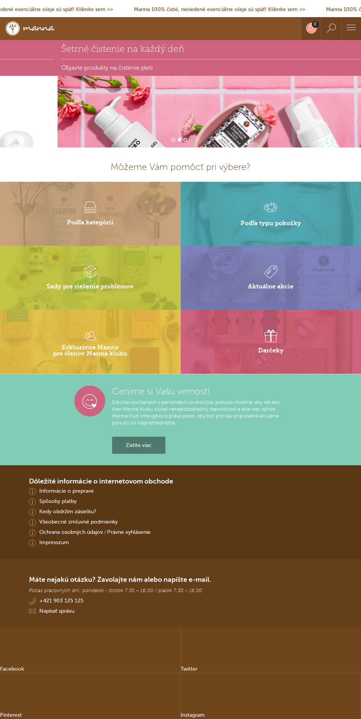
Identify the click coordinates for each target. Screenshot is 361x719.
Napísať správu (56, 610)
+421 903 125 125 (61, 600)
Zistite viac (139, 445)
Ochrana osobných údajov (71, 531)
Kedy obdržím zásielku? (67, 511)
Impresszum (54, 542)
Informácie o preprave (66, 490)
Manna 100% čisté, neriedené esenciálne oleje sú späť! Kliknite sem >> (223, 9)
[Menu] (351, 28)
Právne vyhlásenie (129, 531)
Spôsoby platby (58, 501)
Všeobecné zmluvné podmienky (78, 521)
